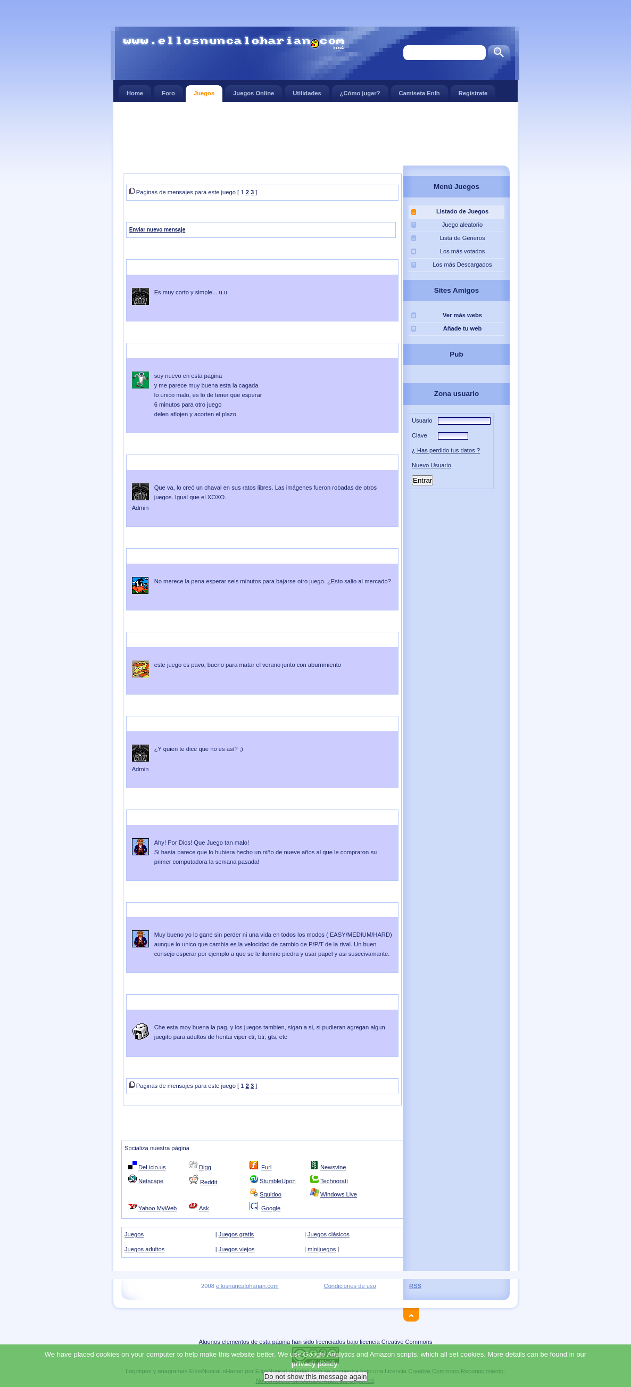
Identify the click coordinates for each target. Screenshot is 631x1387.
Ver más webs (462, 315)
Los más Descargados (462, 264)
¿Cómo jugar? (360, 90)
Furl (266, 1167)
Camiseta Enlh (419, 90)
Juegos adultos (144, 1249)
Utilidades (307, 90)
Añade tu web (462, 328)
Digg (205, 1167)
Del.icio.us (152, 1167)
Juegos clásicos (329, 1234)
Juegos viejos (237, 1249)
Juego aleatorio (462, 224)
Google (270, 1208)
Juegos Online (253, 90)
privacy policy (315, 1380)
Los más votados (462, 251)
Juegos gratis (236, 1234)
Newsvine (333, 1167)
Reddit (208, 1182)
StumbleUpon (278, 1181)
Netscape (150, 1181)
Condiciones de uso (350, 1286)
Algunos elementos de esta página (244, 1342)
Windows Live (338, 1194)
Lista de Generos (462, 238)
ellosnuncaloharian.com (247, 1286)
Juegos (204, 90)
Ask (204, 1208)
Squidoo (270, 1194)
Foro (168, 90)
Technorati (334, 1181)
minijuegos (322, 1249)
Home (135, 90)
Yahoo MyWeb (157, 1208)
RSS (415, 1286)
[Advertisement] (315, 133)
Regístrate (473, 90)
